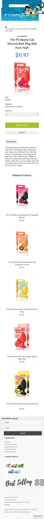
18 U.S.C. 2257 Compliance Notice (19, 512)
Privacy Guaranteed (11, 444)
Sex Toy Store (25, 509)
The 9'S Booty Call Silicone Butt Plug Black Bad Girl (22, 216)
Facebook (18, 461)
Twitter (6, 461)
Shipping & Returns (11, 447)
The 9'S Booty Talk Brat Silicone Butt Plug (22, 404)
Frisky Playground (10, 452)
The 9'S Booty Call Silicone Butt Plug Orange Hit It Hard (22, 263)
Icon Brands (22, 36)
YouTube (10, 461)
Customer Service (10, 449)
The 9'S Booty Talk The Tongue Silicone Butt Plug (22, 357)
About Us (7, 442)
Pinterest (14, 461)
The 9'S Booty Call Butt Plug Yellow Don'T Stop (22, 310)
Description (11, 141)
